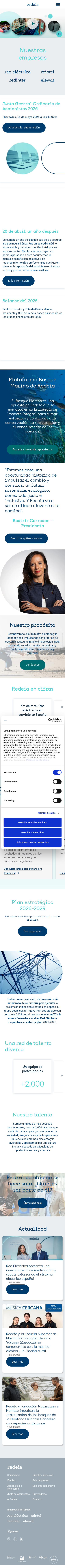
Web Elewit (28, 1521)
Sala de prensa (40, 1480)
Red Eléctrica (17, 1515)
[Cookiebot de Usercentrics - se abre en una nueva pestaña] (48, 720)
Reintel (36, 1515)
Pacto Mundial (32, 1559)
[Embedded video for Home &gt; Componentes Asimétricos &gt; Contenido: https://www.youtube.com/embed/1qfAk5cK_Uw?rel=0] (32, 207)
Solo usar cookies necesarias (32, 842)
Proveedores (40, 1494)
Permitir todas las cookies (32, 822)
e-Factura (12, 1499)
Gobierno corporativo (44, 1485)
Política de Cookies (37, 760)
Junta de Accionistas (18, 1494)
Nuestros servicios (43, 1475)
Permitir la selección (32, 832)
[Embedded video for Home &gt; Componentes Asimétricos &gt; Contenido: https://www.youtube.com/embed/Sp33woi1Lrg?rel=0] (32, 340)
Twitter (9, 1539)
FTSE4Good (22, 1559)
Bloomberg (54, 1560)
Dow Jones (11, 1559)
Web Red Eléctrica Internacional (13, 1521)
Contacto (37, 1499)
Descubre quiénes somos (26, 538)
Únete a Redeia (33, 1202)
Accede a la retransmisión (24, 127)
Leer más (17, 1289)
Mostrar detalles (47, 813)
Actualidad (33, 1229)
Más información (18, 280)
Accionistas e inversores (14, 1487)
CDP (43, 1559)
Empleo (11, 1480)
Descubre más (32, 931)
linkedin (15, 1539)
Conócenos (33, 664)
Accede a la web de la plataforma (32, 449)
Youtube (21, 1539)
